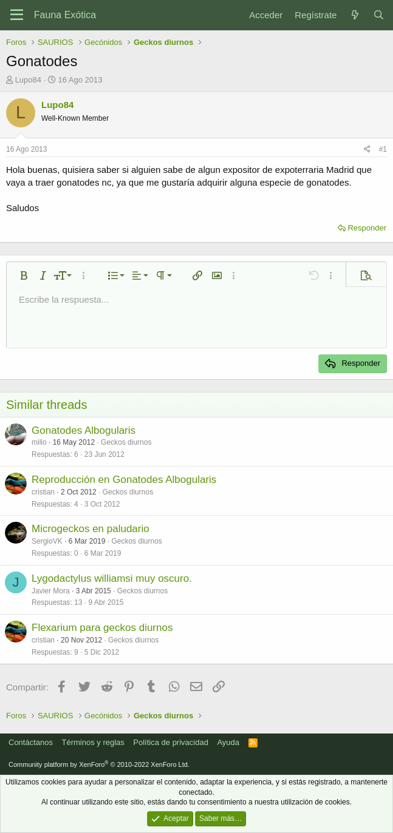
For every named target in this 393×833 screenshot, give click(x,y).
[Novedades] (354, 15)
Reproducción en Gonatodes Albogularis (124, 479)
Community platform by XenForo (99, 764)
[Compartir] (367, 150)
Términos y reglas (93, 742)
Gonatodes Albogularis (83, 430)
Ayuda (228, 742)
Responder (366, 227)
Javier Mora (51, 591)
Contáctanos (31, 742)
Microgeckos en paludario (90, 529)
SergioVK (47, 541)
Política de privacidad (170, 742)
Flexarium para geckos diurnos (102, 627)
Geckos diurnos (126, 442)
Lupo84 (28, 79)
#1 (383, 149)
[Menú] (16, 15)
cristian (43, 492)
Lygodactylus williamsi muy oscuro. (112, 578)
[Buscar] (379, 15)
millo (39, 442)
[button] (24, 275)
